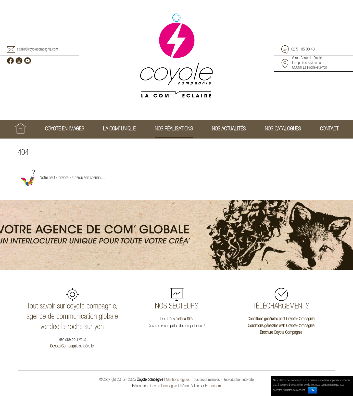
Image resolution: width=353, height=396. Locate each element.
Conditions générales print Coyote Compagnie (281, 319)
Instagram (19, 60)
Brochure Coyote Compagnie (281, 333)
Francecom (213, 386)
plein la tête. (184, 319)
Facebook (10, 60)
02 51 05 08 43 (303, 50)
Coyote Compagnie (64, 346)
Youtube (27, 60)
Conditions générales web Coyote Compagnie (281, 326)
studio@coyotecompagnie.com (37, 50)
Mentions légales (177, 380)
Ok (312, 390)
